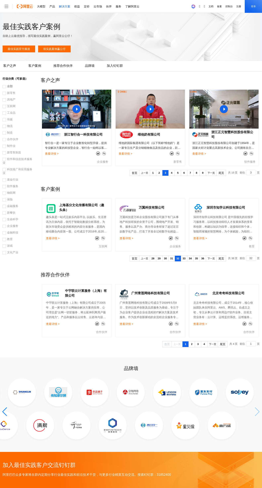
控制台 (229, 6)
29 (159, 258)
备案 (219, 6)
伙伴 (109, 6)
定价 (87, 6)
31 (171, 258)
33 (184, 258)
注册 (238, 6)
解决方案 (64, 6)
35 (196, 258)
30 (165, 258)
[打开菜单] (6, 6)
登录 (253, 6)
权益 (77, 6)
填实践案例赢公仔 (54, 49)
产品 (52, 6)
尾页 (221, 173)
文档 (211, 6)
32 (177, 258)
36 (202, 258)
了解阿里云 (132, 6)
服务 (118, 6)
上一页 (144, 172)
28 (153, 258)
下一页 (211, 172)
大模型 (41, 6)
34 (190, 258)
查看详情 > (52, 153)
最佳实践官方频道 (19, 49)
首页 (134, 173)
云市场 (98, 6)
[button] (4, 411)
